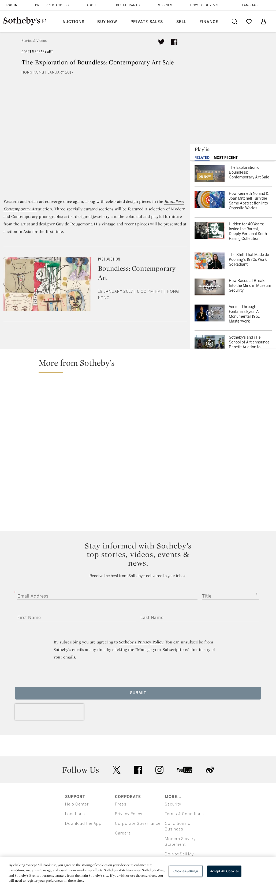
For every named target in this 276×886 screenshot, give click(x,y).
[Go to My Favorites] (249, 21)
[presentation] (49, 712)
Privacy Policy (128, 814)
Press (120, 804)
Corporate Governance (138, 823)
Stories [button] (165, 5)
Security (173, 804)
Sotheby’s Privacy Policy (141, 642)
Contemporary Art (37, 52)
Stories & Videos (34, 41)
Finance (209, 22)
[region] (138, 871)
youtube (184, 770)
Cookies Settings (185, 871)
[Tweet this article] (161, 42)
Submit (138, 693)
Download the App (83, 823)
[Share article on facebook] (174, 42)
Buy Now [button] (107, 22)
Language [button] (251, 5)
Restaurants (128, 5)
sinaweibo (210, 770)
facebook (138, 770)
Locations (75, 814)
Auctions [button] (73, 22)
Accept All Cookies (224, 871)
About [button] (92, 5)
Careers (123, 833)
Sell (181, 22)
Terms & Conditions (184, 814)
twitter (117, 770)
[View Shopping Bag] (263, 21)
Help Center (77, 804)
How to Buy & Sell (207, 5)
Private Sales (146, 22)
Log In (12, 5)
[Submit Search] (234, 21)
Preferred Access (52, 5)
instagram (159, 770)
